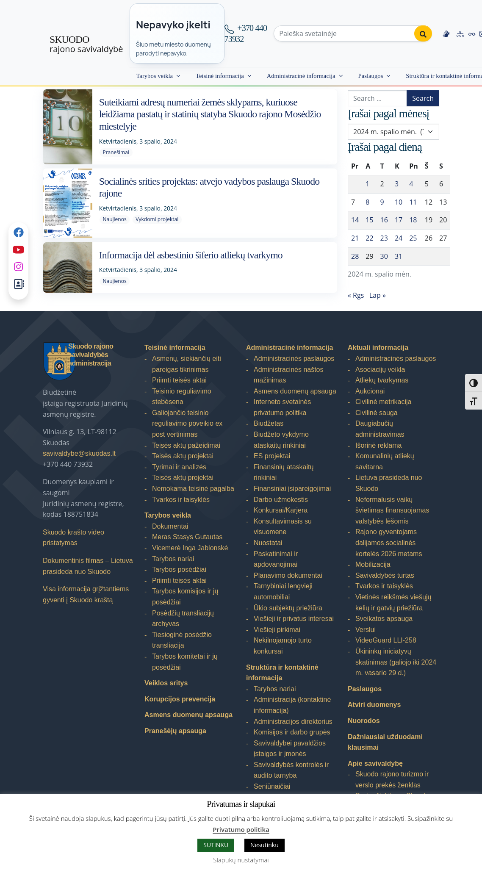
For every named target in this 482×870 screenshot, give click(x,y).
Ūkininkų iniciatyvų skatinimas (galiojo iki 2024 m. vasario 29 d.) (395, 662)
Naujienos (114, 219)
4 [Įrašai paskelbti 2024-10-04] (411, 183)
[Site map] (460, 33)
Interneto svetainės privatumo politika (282, 407)
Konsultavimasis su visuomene (283, 527)
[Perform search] (423, 33)
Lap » (377, 295)
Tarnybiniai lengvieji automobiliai (283, 591)
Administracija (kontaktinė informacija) (292, 705)
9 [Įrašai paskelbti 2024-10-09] (382, 202)
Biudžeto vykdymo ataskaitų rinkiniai (281, 440)
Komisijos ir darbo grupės (292, 732)
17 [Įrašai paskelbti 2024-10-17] (398, 219)
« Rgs (356, 295)
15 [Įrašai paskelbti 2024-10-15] (369, 219)
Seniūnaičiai (272, 786)
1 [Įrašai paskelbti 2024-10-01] (367, 183)
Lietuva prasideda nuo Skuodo (388, 483)
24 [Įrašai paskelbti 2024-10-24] (398, 238)
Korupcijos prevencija (179, 699)
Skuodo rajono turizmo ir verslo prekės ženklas (392, 779)
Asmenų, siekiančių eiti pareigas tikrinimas (186, 364)
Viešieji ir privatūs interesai (294, 618)
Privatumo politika (241, 829)
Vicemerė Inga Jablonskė (190, 547)
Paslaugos (370, 75)
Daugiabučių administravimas (379, 429)
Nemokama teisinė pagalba (193, 488)
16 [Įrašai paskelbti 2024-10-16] (384, 219)
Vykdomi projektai (157, 219)
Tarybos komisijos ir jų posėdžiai (185, 596)
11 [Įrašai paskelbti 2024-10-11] (413, 202)
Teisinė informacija (220, 75)
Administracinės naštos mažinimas (289, 375)
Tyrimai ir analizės (179, 467)
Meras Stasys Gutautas (187, 536)
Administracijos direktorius (293, 721)
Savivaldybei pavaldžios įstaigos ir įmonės (290, 749)
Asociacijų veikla (380, 369)
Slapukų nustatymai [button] (241, 860)
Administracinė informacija (301, 75)
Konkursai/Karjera (280, 510)
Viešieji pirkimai (277, 629)
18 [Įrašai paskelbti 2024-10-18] (413, 219)
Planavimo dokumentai (288, 575)
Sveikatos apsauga (384, 618)
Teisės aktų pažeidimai (186, 445)
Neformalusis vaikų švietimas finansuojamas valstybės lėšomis (392, 510)
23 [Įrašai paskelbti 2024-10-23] (384, 238)
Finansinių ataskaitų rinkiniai (283, 472)
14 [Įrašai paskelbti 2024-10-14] (355, 219)
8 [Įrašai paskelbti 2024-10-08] (367, 202)
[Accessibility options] (472, 33)
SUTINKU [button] (215, 845)
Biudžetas (268, 423)
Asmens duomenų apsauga (188, 714)
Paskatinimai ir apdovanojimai (276, 559)
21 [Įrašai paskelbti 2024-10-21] (355, 238)
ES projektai (272, 456)
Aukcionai (370, 391)
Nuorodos (364, 720)
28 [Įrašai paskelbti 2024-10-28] (355, 256)
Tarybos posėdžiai (179, 569)
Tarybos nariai (173, 558)
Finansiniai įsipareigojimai (292, 488)
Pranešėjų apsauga (175, 730)
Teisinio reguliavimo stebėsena (181, 397)
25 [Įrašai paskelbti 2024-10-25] (413, 238)
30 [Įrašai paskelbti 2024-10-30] (384, 256)
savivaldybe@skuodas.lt (79, 453)
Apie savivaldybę (375, 763)
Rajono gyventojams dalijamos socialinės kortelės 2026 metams (388, 542)
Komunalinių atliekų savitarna (384, 461)
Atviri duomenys (374, 704)
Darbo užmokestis (281, 499)
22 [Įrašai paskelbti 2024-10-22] (369, 238)
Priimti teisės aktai (179, 380)
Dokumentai (170, 526)
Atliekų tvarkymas (381, 380)
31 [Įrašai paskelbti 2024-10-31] (398, 256)
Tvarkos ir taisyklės (181, 499)
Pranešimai (115, 152)
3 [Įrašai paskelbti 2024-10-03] (397, 183)
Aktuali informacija (378, 347)
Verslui (365, 629)
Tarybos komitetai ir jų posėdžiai (185, 662)
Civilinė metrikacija (383, 401)
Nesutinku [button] (264, 845)
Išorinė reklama (378, 445)
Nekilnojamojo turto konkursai (283, 646)
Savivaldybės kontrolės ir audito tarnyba (291, 770)
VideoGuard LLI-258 (385, 640)
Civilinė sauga (376, 412)
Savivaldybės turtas (384, 575)
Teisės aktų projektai (182, 456)
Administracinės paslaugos (294, 358)
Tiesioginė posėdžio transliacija (182, 640)
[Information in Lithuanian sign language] (446, 33)
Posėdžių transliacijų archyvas (183, 619)
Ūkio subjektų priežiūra (288, 608)
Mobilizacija (373, 564)
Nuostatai (268, 542)
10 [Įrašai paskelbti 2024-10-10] (398, 202)
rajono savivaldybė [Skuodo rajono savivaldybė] (86, 44)
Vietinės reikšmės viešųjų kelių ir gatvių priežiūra (393, 602)
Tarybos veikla (154, 75)
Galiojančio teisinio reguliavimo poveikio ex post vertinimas (187, 423)
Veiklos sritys (166, 683)
